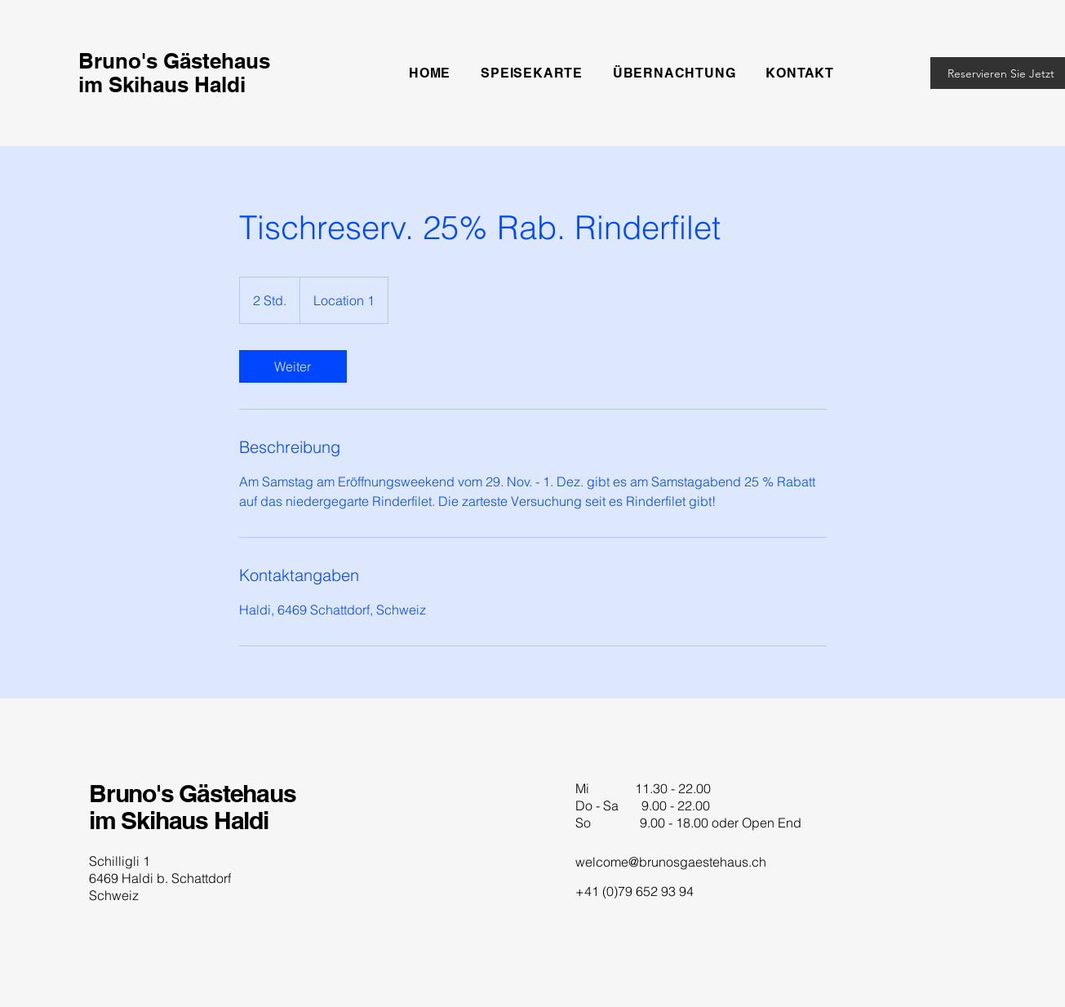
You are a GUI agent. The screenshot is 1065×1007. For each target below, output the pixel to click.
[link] (293, 366)
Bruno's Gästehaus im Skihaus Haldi (192, 807)
